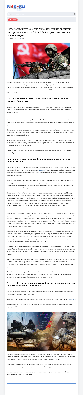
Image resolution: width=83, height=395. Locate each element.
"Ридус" (35, 145)
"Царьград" (42, 170)
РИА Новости (71, 299)
